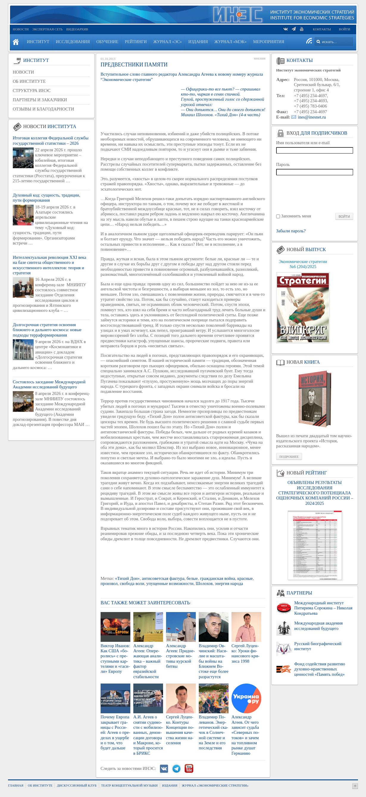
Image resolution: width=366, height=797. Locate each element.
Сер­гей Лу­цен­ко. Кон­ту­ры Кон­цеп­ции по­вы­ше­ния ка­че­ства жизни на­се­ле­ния (180, 730)
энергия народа (229, 583)
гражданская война (217, 578)
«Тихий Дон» (127, 578)
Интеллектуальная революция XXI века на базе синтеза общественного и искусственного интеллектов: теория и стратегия (49, 265)
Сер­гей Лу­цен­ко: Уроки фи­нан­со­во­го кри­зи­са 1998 (245, 653)
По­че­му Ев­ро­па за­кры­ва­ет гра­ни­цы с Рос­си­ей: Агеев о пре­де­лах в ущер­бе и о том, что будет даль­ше (115, 732)
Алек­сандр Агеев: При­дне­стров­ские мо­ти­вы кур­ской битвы (180, 656)
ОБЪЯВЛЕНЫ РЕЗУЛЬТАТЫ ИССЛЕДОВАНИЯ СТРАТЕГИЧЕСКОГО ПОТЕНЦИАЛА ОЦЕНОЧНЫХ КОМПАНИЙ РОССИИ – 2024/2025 (314, 492)
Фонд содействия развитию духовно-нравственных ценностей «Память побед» (319, 669)
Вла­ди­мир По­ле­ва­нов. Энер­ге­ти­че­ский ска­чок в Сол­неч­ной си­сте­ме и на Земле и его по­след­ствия (213, 732)
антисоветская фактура (163, 578)
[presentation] (315, 194)
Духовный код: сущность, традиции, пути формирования (46, 198)
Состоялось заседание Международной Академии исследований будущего (49, 384)
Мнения (259, 58)
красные (245, 578)
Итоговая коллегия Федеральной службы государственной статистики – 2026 (50, 140)
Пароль (283, 164)
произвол (109, 583)
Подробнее (289, 456)
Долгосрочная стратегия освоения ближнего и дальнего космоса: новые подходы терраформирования (47, 329)
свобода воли (132, 583)
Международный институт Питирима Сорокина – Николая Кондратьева (323, 608)
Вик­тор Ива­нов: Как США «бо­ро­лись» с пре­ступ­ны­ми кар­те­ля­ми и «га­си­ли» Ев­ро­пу (115, 658)
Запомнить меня (296, 216)
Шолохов (204, 583)
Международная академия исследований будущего (318, 626)
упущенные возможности (169, 583)
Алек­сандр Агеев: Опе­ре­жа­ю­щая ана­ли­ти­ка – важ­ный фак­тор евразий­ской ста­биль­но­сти (147, 661)
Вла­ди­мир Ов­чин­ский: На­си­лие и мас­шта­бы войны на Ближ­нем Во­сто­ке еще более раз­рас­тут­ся (214, 661)
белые (192, 578)
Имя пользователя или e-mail (303, 142)
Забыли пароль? (291, 231)
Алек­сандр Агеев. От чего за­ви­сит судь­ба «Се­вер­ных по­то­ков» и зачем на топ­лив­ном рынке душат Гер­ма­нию (245, 735)
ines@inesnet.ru (312, 117)
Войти (344, 29)
